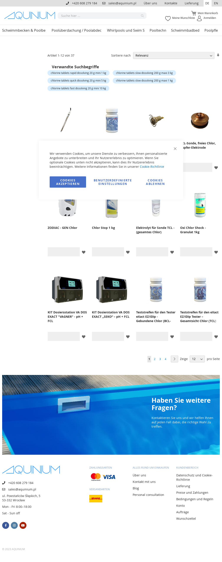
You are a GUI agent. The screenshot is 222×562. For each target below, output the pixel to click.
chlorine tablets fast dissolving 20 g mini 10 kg (78, 88)
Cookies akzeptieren (68, 182)
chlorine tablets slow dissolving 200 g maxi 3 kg (144, 73)
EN (216, 3)
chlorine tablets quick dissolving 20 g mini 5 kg (78, 80)
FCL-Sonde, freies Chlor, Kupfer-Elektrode (198, 145)
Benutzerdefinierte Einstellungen (113, 182)
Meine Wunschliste (183, 18)
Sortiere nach (121, 55)
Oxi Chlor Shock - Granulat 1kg (193, 230)
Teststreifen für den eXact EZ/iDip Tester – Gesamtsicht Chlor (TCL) (199, 316)
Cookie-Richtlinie (152, 166)
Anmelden (210, 18)
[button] (208, 3)
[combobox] (102, 15)
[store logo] (31, 15)
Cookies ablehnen (155, 182)
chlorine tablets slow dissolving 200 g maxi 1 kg (144, 80)
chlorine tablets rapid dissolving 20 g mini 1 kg (78, 73)
